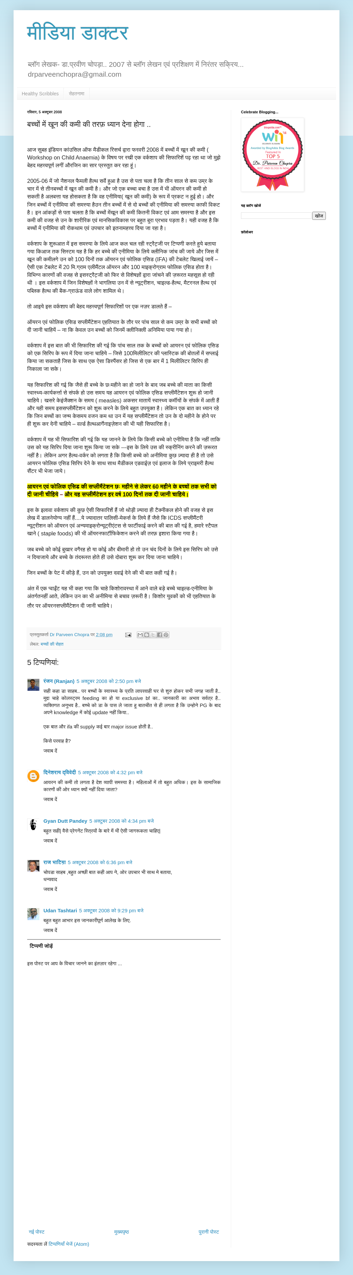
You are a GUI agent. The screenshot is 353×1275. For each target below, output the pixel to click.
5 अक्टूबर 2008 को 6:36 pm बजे (100, 862)
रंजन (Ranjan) (59, 681)
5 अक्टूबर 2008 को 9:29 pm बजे (111, 910)
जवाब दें (50, 751)
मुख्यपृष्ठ (121, 1232)
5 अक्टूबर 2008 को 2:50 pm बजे (109, 681)
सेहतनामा (77, 93)
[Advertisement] (124, 1170)
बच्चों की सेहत (52, 644)
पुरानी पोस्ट (209, 1232)
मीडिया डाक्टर (77, 32)
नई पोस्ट (36, 1232)
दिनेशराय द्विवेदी (59, 772)
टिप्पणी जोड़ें (41, 946)
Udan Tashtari (60, 910)
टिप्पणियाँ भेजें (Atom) (69, 1244)
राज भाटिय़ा (54, 862)
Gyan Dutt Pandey (65, 821)
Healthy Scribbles (40, 93)
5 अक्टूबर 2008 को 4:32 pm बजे (110, 772)
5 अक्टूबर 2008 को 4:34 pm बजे (121, 821)
